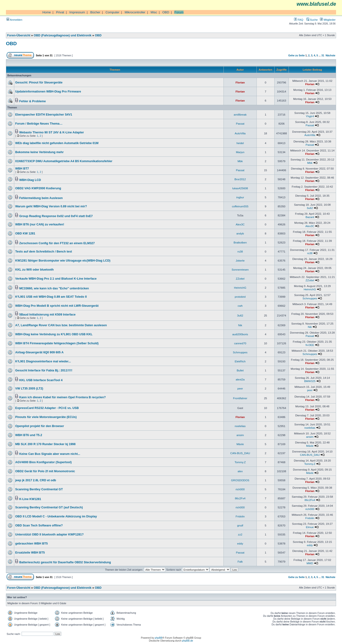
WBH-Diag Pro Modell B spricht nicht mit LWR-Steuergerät (57, 305)
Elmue (310, 527)
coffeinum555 (240, 206)
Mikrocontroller (135, 12)
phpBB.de (187, 640)
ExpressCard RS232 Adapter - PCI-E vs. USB (47, 408)
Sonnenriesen (240, 269)
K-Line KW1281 (30, 499)
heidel (240, 143)
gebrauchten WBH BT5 (31, 543)
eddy (240, 543)
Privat (60, 12)
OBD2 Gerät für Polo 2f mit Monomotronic (45, 471)
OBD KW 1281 (25, 233)
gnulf (240, 525)
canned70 (240, 343)
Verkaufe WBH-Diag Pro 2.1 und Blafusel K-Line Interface (56, 278)
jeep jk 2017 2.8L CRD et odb (35, 480)
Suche (312, 19)
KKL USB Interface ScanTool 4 (40, 380)
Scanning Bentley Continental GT (39, 489)
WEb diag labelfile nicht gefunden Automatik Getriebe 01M (56, 143)
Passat (240, 123)
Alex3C (240, 224)
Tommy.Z (240, 462)
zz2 (240, 534)
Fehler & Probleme (32, 101)
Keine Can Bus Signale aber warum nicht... (49, 454)
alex (240, 471)
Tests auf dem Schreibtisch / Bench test (43, 251)
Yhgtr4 (310, 116)
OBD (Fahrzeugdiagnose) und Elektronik (62, 35)
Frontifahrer (240, 398)
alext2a (240, 379)
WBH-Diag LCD (30, 180)
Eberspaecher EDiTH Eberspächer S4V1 (43, 114)
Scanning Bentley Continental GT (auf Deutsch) (49, 507)
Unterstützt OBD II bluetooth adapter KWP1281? (49, 534)
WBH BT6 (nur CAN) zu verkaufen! (39, 224)
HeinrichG (240, 287)
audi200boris (240, 334)
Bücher (95, 12)
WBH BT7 (22, 168)
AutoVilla (240, 133)
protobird (240, 296)
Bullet (240, 370)
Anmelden (14, 19)
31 (322, 55)
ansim (240, 435)
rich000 (240, 489)
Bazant (309, 217)
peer (240, 388)
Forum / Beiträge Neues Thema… (38, 123)
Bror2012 (240, 179)
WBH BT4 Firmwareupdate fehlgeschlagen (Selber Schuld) (57, 343)
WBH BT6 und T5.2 (28, 435)
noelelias (240, 426)
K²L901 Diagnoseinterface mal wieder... (43, 361)
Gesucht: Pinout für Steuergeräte (38, 82)
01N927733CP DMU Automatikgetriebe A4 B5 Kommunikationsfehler (63, 161)
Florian (240, 82)
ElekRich (240, 361)
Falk (240, 561)
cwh (240, 305)
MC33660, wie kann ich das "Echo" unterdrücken (54, 288)
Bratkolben (240, 242)
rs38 (240, 251)
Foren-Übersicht (18, 35)
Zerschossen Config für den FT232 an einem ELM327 (57, 243)
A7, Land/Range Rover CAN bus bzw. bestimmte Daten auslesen (61, 325)
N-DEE (309, 344)
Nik (240, 325)
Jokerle (240, 260)
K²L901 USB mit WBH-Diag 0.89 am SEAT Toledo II (51, 296)
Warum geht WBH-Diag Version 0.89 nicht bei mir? (51, 206)
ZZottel (240, 278)
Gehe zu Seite (296, 55)
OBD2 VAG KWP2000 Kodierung (38, 188)
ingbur (240, 197)
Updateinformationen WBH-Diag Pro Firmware (48, 91)
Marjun (240, 152)
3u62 (310, 207)
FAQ (298, 19)
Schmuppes (310, 298)
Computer (112, 12)
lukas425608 (240, 188)
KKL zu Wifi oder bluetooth (34, 269)
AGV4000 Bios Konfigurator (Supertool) (43, 462)
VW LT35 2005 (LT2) (29, 388)
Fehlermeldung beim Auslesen (41, 198)
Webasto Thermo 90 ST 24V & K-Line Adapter (51, 132)
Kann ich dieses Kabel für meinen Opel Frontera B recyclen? (62, 397)
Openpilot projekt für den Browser (39, 426)
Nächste (330, 55)
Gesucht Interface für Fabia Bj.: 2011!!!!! (43, 370)
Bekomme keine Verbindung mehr (39, 152)
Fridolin (240, 516)
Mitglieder (328, 19)
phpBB (158, 637)
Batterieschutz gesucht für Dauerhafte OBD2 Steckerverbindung (65, 562)
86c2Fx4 (240, 498)
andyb (240, 233)
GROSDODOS (240, 480)
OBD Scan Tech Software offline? (39, 525)
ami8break (240, 114)
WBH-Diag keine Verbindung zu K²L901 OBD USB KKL (54, 334)
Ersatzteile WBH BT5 (30, 552)
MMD (310, 563)
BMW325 (310, 381)
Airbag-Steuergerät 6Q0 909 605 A (39, 352)
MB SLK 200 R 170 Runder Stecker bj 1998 (45, 444)
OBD (165, 12)
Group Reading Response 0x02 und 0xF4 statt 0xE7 (56, 216)
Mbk (240, 161)
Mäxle (240, 444)
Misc (154, 12)
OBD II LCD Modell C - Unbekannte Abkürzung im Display (56, 516)
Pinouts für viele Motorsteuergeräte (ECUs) (46, 417)
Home (46, 12)
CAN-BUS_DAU (240, 453)
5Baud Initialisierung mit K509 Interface (47, 314)
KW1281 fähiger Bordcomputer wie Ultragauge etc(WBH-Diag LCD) (62, 260)
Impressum (77, 12)
